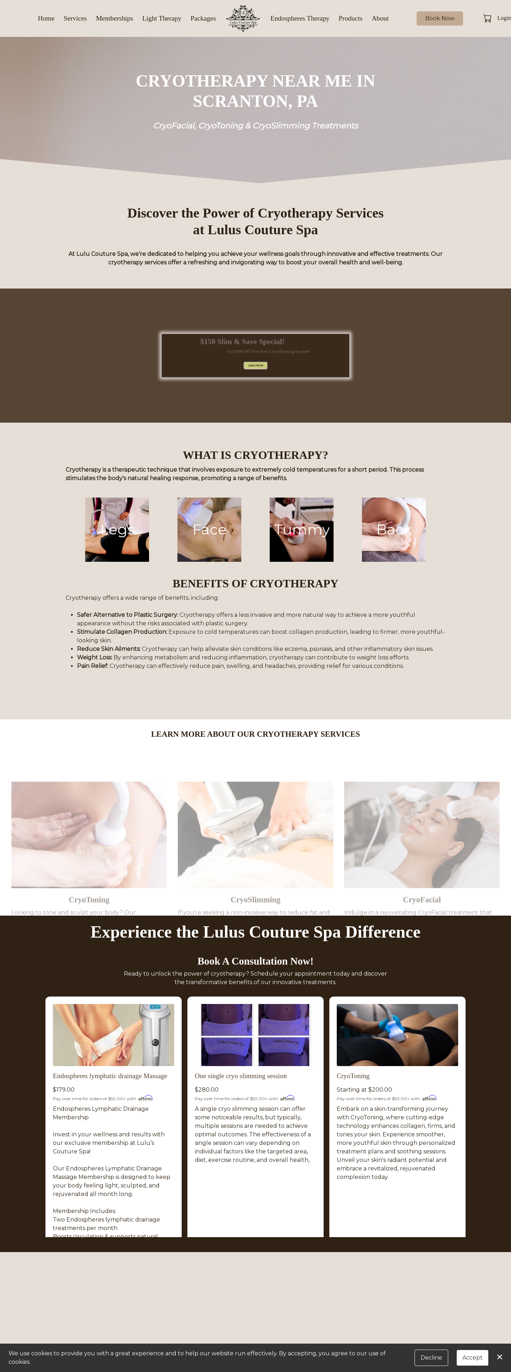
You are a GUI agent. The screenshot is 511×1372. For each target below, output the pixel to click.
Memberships (114, 18)
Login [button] (504, 18)
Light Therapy (161, 18)
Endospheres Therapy (299, 18)
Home (46, 18)
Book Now (440, 18)
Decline (431, 1357)
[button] (488, 18)
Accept (472, 1357)
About (380, 18)
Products (350, 18)
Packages (203, 18)
